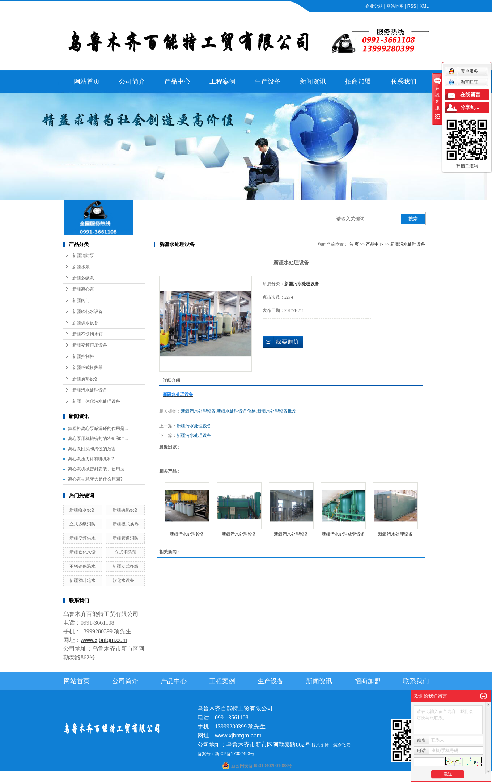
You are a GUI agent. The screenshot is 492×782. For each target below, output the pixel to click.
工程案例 (222, 81)
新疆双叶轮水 (82, 580)
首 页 (354, 244)
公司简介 (132, 81)
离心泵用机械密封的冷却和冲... (98, 438)
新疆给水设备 (82, 509)
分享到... (469, 107)
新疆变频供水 (82, 538)
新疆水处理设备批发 (276, 411)
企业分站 (374, 6)
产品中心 (177, 81)
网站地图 (395, 6)
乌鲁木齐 (291, 777)
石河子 (226, 777)
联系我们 (403, 81)
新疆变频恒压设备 (89, 345)
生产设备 (268, 81)
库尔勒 (265, 777)
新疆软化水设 (82, 552)
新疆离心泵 (83, 289)
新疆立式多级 (126, 566)
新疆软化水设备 (87, 311)
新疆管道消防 (126, 538)
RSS (411, 6)
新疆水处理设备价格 (236, 411)
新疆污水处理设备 (89, 390)
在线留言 (470, 94)
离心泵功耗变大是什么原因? (95, 479)
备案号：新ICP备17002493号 (226, 753)
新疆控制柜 (83, 356)
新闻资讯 (313, 81)
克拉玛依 (339, 777)
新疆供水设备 (85, 322)
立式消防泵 (125, 552)
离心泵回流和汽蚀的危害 (92, 448)
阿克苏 (251, 777)
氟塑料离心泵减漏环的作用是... (98, 428)
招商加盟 (358, 81)
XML (424, 6)
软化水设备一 (126, 580)
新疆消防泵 (83, 255)
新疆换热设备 (85, 378)
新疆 (305, 777)
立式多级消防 (82, 524)
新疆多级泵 (83, 277)
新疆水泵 (81, 266)
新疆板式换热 (126, 524)
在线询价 (283, 342)
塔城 (325, 777)
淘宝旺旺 (463, 82)
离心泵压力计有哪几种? (91, 458)
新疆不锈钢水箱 (87, 334)
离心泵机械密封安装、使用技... (98, 469)
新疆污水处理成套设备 (343, 534)
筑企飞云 (342, 745)
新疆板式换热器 (87, 367)
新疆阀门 (81, 300)
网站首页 (87, 81)
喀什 (239, 777)
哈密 (277, 777)
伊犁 (315, 777)
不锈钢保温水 (82, 566)
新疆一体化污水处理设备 (96, 401)
